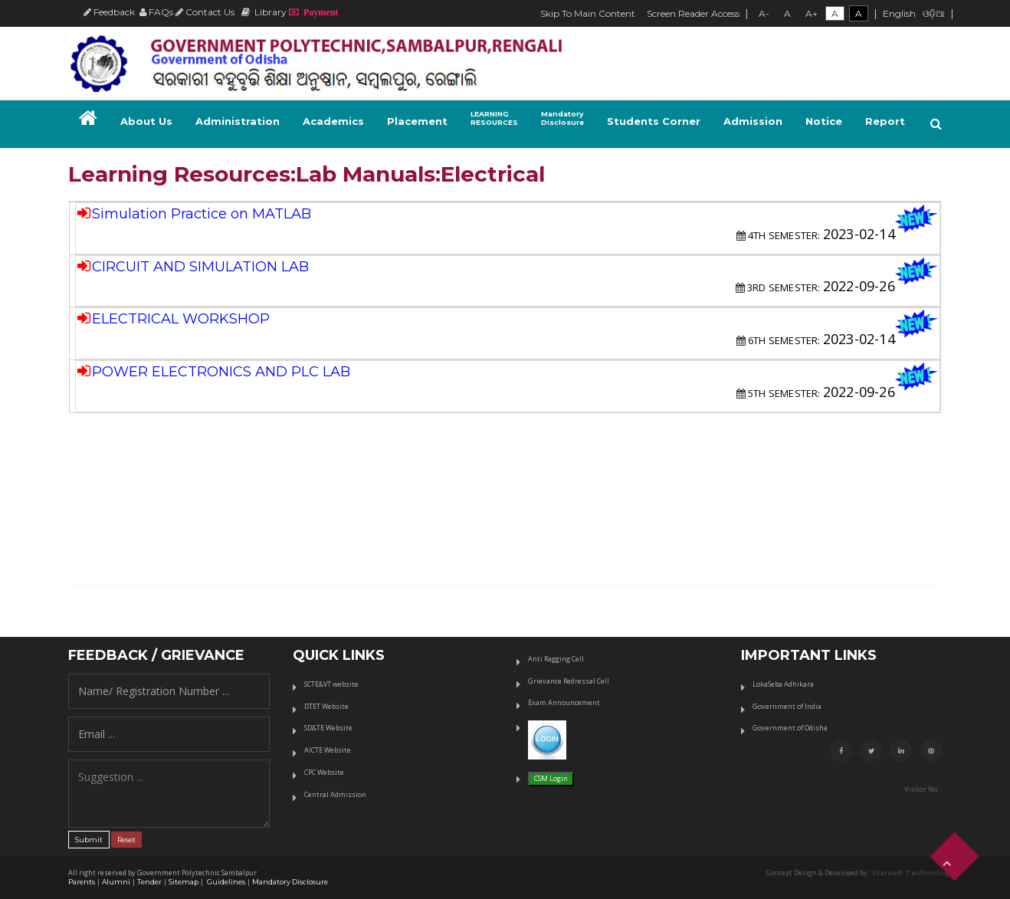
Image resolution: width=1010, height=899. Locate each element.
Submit (89, 839)
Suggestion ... (169, 794)
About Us (146, 121)
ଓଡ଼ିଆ (934, 13)
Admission (752, 121)
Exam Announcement (564, 702)
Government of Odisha (790, 728)
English (899, 13)
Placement (417, 121)
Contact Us (204, 12)
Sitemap (183, 882)
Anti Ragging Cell (556, 659)
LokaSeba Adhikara (783, 684)
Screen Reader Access (693, 13)
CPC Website (324, 772)
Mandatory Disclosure (290, 882)
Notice (823, 121)
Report (885, 121)
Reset (126, 839)
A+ (811, 13)
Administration (237, 121)
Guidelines (225, 882)
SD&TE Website (328, 728)
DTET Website (326, 706)
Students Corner (653, 121)
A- (764, 13)
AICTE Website (327, 750)
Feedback (109, 12)
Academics (333, 121)
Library (264, 12)
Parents (81, 882)
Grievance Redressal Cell (568, 681)
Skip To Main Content (587, 13)
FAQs (156, 12)
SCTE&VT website (331, 684)
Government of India (787, 706)
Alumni (116, 882)
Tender (149, 882)
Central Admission (335, 794)
